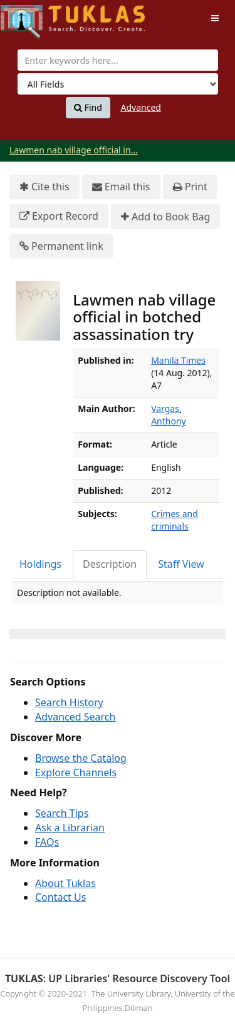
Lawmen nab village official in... (73, 150)
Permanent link (61, 246)
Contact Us (60, 897)
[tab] (41, 564)
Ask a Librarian (70, 827)
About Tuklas (65, 883)
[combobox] (118, 60)
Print (190, 187)
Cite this (44, 187)
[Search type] (118, 84)
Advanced (141, 107)
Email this (121, 187)
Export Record (58, 216)
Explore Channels (76, 772)
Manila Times (178, 360)
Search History (69, 702)
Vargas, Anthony (168, 415)
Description (110, 564)
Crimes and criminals (174, 520)
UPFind (31, 16)
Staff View (181, 564)
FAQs (47, 842)
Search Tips (61, 813)
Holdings (40, 564)
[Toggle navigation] (215, 18)
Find (88, 107)
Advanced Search (75, 717)
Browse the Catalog (81, 758)
